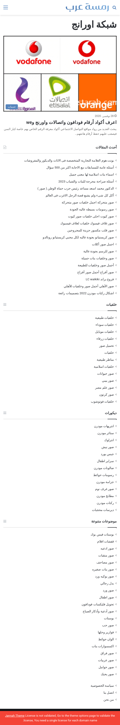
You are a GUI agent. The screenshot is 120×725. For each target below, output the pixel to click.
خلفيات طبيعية (104, 317)
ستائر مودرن (105, 433)
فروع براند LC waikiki (100, 279)
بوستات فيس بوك (102, 534)
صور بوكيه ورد (104, 576)
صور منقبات (106, 555)
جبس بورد (107, 454)
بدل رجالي (107, 583)
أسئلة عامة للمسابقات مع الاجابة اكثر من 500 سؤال (80, 167)
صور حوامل (106, 667)
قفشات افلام (105, 541)
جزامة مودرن (105, 482)
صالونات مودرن (104, 468)
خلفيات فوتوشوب (102, 401)
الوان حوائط (106, 639)
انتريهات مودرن (104, 426)
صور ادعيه (107, 548)
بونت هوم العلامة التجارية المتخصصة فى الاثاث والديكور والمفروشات (69, 160)
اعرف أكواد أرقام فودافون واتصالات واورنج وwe (71, 122)
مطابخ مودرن (105, 496)
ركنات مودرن (105, 503)
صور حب (108, 625)
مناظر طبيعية (105, 359)
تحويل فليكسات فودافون (98, 604)
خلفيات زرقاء (105, 338)
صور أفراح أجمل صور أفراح (95, 272)
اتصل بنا (109, 692)
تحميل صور (106, 345)
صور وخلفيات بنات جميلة (97, 258)
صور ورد (108, 590)
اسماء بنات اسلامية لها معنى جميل (91, 174)
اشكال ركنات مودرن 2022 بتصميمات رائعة (86, 293)
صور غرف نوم (104, 489)
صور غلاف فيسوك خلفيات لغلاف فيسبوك (87, 223)
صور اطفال (106, 597)
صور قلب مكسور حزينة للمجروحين (90, 230)
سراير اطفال (105, 461)
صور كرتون (106, 394)
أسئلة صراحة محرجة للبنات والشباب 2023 (86, 181)
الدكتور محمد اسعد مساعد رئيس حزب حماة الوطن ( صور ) (76, 188)
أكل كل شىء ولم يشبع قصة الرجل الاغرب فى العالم (80, 195)
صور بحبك (107, 674)
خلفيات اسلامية (104, 366)
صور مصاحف (105, 562)
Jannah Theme (15, 715)
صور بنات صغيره (103, 569)
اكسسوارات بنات (103, 646)
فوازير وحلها (106, 632)
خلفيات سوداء (105, 324)
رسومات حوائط (103, 475)
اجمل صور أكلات (103, 244)
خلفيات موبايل (104, 331)
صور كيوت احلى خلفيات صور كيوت (91, 216)
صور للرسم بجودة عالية (98, 251)
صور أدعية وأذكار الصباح (98, 611)
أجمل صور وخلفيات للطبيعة (96, 265)
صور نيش (107, 447)
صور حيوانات (105, 373)
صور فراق (107, 653)
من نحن (109, 699)
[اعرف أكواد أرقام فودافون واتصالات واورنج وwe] (60, 74)
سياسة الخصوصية (102, 685)
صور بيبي (108, 380)
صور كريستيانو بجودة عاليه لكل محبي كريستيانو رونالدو (78, 237)
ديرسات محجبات (103, 510)
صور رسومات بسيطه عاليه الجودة (92, 209)
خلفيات (109, 352)
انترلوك (109, 440)
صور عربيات (106, 660)
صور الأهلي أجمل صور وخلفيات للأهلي (89, 286)
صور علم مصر (104, 387)
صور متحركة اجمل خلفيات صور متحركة (88, 202)
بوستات (109, 618)
